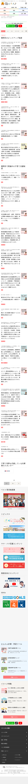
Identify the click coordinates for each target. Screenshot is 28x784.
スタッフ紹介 (4, 759)
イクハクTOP (4, 732)
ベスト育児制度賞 (5, 747)
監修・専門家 (4, 739)
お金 (8, 31)
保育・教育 (17, 31)
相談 (22, 31)
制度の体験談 (4, 743)
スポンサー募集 (17, 754)
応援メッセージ (4, 751)
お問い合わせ (4, 754)
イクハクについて (5, 736)
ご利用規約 (4, 757)
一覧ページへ (14, 677)
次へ (13, 483)
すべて (3, 31)
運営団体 (3, 762)
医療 (12, 31)
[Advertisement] (14, 625)
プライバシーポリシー (18, 757)
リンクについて (17, 759)
